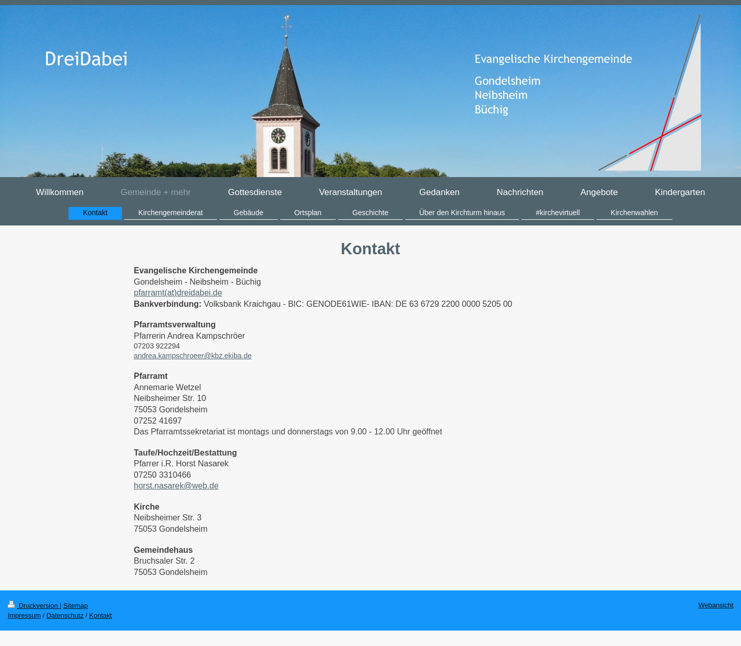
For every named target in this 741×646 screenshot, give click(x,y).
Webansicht (715, 605)
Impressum (24, 615)
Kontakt (100, 615)
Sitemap (75, 605)
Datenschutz (64, 615)
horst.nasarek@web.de (176, 485)
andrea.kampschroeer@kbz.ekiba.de (193, 356)
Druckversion (34, 605)
